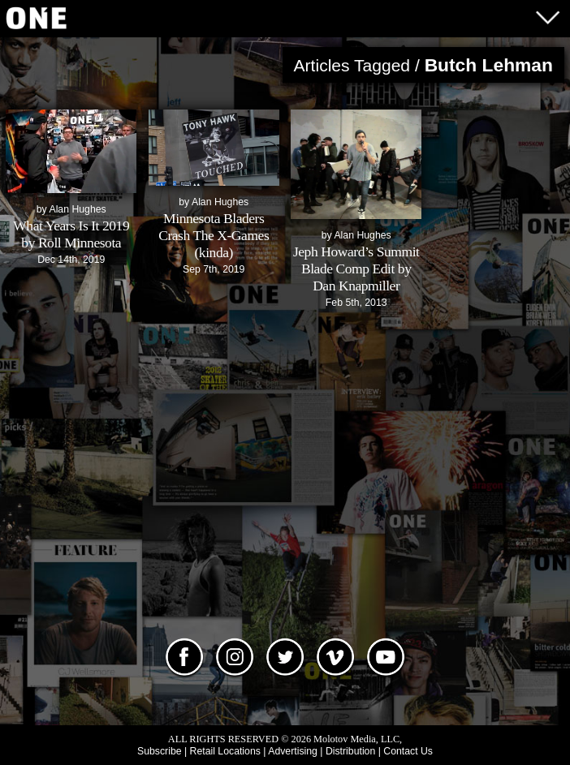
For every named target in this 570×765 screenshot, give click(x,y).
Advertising (292, 751)
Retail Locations (225, 751)
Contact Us (408, 751)
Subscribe (159, 751)
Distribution (350, 751)
